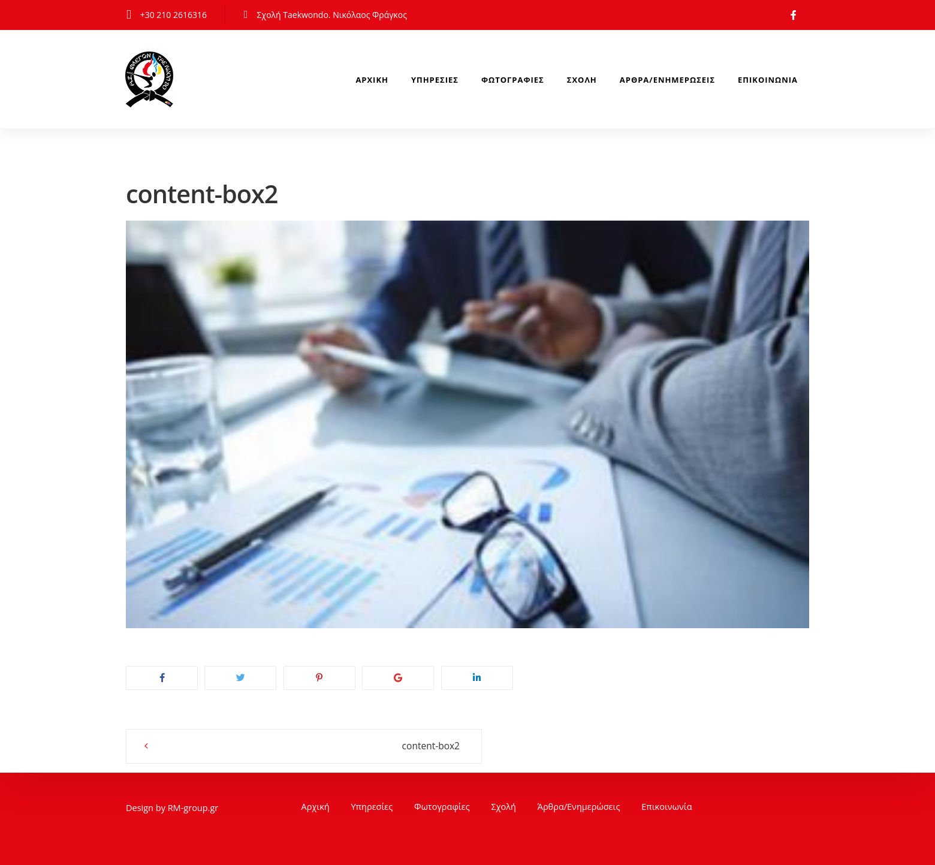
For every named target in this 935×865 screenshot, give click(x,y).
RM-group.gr (193, 807)
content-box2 (416, 745)
